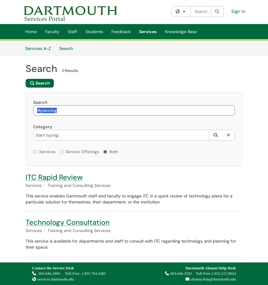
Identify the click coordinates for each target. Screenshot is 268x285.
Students (94, 31)
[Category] (64, 135)
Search (68, 48)
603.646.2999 (46, 273)
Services (148, 31)
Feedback (121, 31)
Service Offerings (79, 151)
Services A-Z (38, 48)
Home (31, 31)
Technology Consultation (68, 222)
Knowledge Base (181, 31)
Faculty (52, 31)
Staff (72, 31)
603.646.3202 (178, 273)
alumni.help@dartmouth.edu (209, 279)
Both (110, 151)
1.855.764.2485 (94, 273)
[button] (215, 135)
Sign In (238, 11)
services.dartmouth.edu (56, 279)
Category (42, 126)
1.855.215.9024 (223, 273)
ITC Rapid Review (54, 177)
